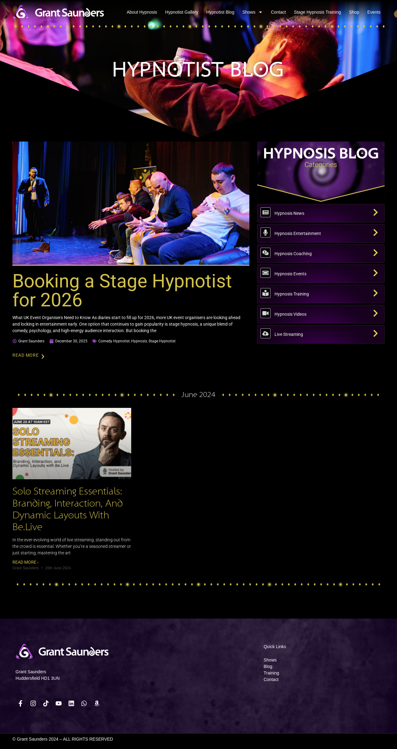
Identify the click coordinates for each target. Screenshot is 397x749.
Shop (354, 12)
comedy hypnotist (114, 341)
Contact (278, 12)
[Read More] (43, 356)
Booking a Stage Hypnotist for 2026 (122, 290)
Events (374, 12)
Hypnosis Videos (290, 314)
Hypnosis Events (290, 273)
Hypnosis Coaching (293, 253)
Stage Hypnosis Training (317, 12)
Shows (252, 12)
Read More (25, 355)
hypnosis (139, 341)
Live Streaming (288, 334)
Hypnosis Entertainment (297, 233)
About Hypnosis (142, 12)
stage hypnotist (162, 341)
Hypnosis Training (291, 293)
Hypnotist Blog (220, 12)
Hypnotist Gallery (181, 12)
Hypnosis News (289, 213)
